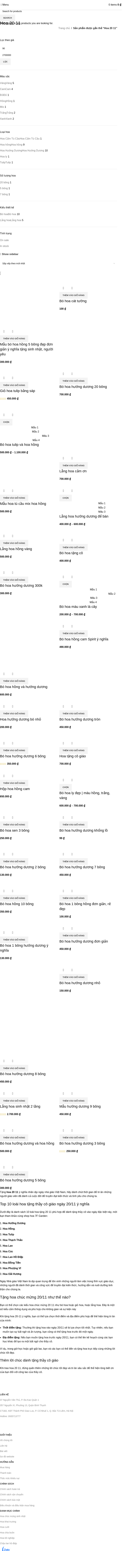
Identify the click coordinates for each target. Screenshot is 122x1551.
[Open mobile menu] (5, 4)
